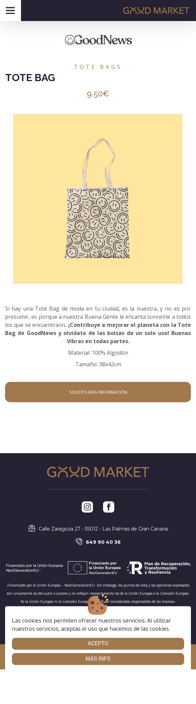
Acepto (98, 643)
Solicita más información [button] (98, 392)
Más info (98, 658)
